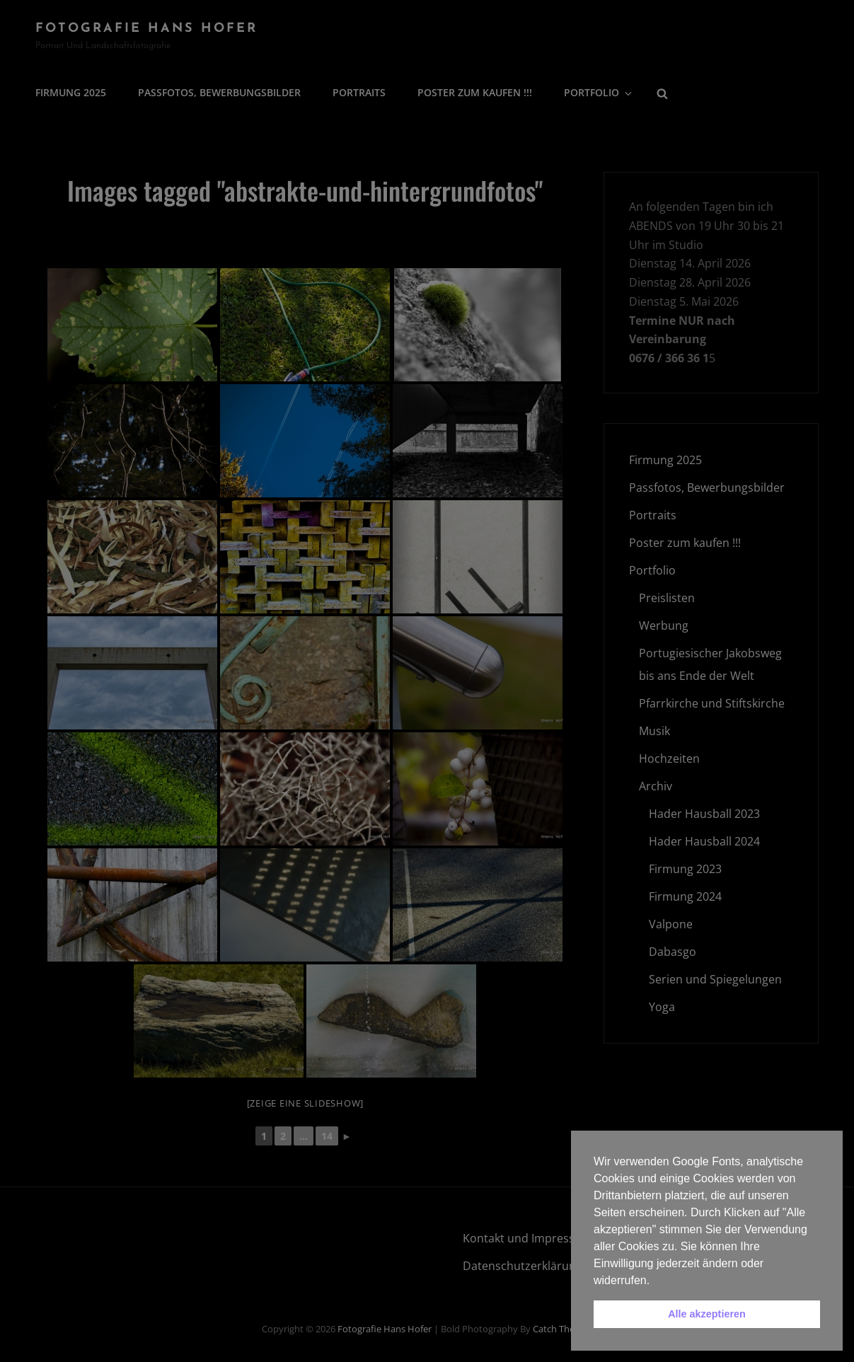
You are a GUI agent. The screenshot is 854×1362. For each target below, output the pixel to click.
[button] (655, 1281)
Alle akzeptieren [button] (707, 1314)
